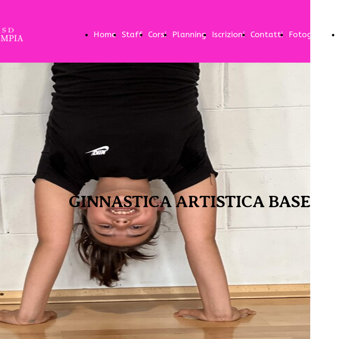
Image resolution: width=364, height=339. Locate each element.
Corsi (157, 34)
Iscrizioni (228, 34)
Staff (132, 34)
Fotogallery (311, 34)
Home (104, 34)
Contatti (266, 34)
